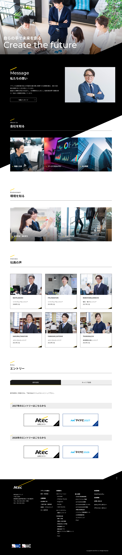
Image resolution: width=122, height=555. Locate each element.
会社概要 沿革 (44, 501)
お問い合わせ (98, 501)
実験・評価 (60, 518)
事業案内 (59, 491)
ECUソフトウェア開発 (81, 499)
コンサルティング (80, 517)
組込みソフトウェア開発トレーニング (65, 532)
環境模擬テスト (61, 526)
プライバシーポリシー (100, 508)
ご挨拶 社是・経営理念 (46, 504)
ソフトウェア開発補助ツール (83, 512)
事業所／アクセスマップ (47, 507)
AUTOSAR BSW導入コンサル (83, 504)
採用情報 (96, 497)
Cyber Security (61, 507)
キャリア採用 (86, 382)
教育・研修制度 (44, 494)
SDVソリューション (61, 494)
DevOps (59, 504)
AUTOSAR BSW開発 (81, 502)
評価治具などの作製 (62, 524)
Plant (58, 536)
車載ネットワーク (61, 512)
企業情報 (43, 498)
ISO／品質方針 (44, 510)
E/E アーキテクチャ (61, 510)
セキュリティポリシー (100, 504)
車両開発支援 (59, 516)
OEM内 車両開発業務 (81, 496)
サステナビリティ (99, 494)
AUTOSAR (59, 496)
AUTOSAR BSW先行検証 (82, 507)
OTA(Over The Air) (62, 499)
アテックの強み (45, 491)
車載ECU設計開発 (61, 521)
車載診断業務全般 (80, 509)
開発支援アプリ (61, 529)
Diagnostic (60, 501)
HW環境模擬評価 (80, 515)
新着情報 (96, 491)
